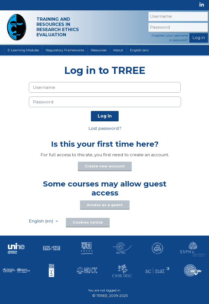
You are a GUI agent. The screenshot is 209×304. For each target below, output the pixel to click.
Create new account (105, 166)
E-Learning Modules (23, 50)
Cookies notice (88, 222)
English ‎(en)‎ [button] (41, 221)
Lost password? (104, 128)
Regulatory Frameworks (65, 50)
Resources (98, 50)
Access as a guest (105, 205)
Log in (105, 116)
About (118, 50)
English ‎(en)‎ (139, 50)
